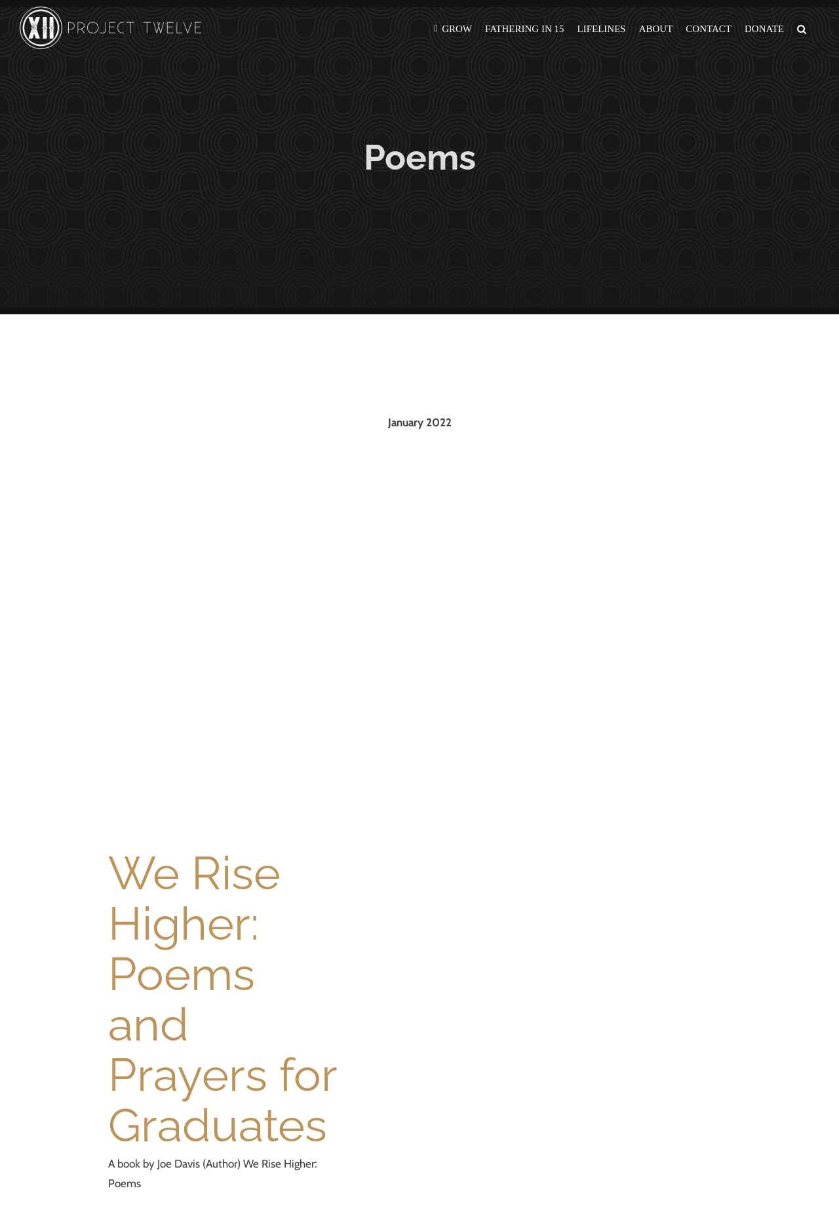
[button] (801, 28)
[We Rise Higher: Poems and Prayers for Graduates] (223, 631)
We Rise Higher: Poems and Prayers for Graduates (222, 999)
